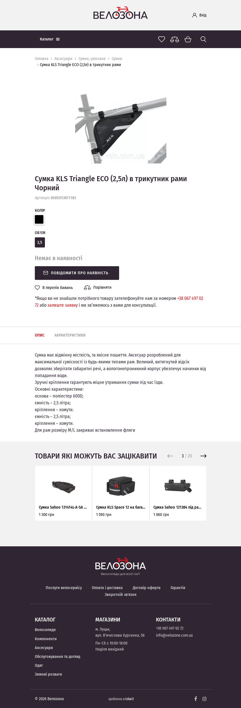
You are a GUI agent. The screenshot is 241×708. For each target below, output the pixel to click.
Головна (41, 58)
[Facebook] (196, 699)
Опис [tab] (39, 335)
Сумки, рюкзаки (92, 58)
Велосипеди (45, 629)
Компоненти (46, 638)
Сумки (117, 58)
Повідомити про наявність (76, 272)
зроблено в (121, 699)
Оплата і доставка (107, 587)
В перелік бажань (54, 287)
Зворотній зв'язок (121, 594)
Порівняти (98, 287)
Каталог (50, 39)
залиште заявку (62, 305)
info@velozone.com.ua (174, 635)
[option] (120, 127)
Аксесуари (63, 58)
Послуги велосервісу (64, 587)
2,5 (39, 242)
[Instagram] (204, 699)
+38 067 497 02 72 (169, 628)
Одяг (39, 665)
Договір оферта (146, 587)
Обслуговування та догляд (57, 656)
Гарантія (178, 587)
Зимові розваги (48, 674)
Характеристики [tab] (70, 335)
